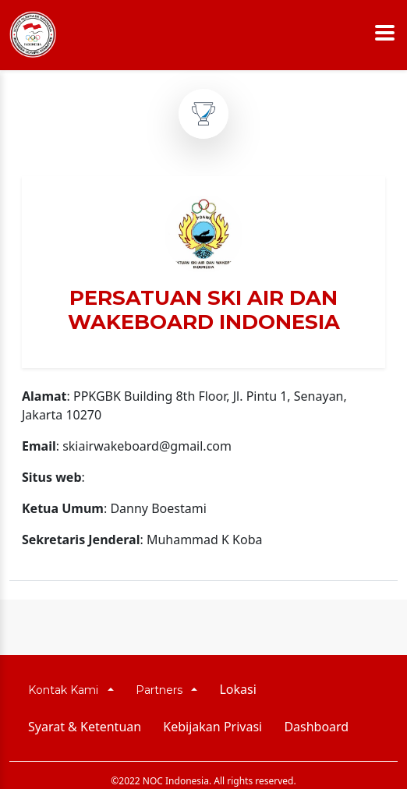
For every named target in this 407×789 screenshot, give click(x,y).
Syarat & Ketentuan (84, 726)
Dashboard (316, 726)
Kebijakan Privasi (212, 726)
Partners (162, 690)
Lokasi (237, 689)
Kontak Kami (66, 690)
